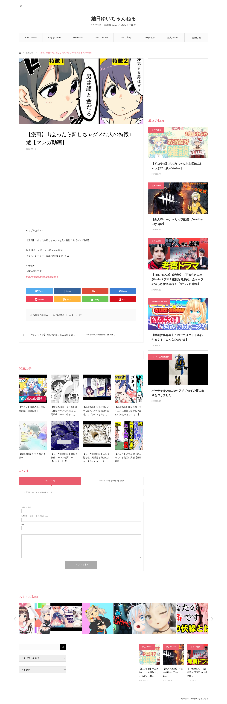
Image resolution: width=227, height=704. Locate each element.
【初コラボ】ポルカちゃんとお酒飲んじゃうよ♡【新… (149, 672)
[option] (34, 618)
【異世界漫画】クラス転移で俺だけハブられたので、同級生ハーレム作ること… (64, 411)
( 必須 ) (26, 507)
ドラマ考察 (125, 37)
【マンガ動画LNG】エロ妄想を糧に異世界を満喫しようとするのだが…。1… (96, 457)
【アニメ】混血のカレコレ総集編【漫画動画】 (32, 409)
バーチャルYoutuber (149, 39)
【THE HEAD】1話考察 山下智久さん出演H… (197, 672)
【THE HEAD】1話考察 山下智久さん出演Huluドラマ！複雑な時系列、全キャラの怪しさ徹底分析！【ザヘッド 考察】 (177, 279)
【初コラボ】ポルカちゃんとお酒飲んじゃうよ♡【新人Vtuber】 (177, 166)
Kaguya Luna (54, 37)
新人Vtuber (172, 37)
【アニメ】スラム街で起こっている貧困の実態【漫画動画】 (128, 457)
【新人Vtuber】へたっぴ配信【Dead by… (173, 672)
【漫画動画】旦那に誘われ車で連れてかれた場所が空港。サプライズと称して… (96, 411)
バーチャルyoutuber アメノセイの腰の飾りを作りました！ (177, 393)
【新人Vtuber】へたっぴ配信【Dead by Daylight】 (177, 222)
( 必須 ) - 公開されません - (35, 516)
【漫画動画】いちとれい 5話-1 (32, 455)
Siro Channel (101, 37)
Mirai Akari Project (159, 301)
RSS (21, 5)
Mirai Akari (78, 37)
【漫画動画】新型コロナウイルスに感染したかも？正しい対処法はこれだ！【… (128, 411)
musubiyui (44, 315)
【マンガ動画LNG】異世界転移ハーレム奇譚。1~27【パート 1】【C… (64, 457)
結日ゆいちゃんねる (113, 18)
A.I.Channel (31, 37)
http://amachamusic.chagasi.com (42, 277)
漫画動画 (196, 37)
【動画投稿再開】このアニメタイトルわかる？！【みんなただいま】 (177, 337)
